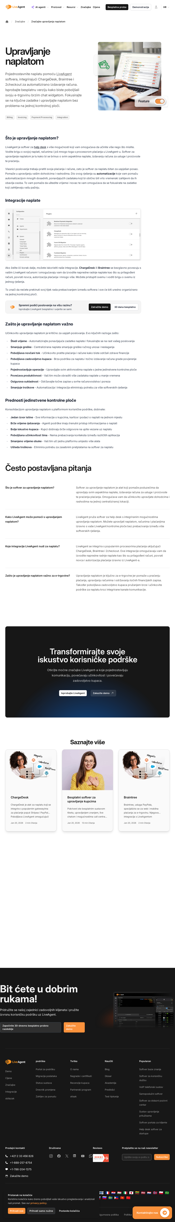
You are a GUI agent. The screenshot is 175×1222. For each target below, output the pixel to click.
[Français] (107, 1192)
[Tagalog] (116, 1197)
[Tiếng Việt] (122, 1197)
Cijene (8, 1078)
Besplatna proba (117, 7)
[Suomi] (101, 1192)
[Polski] (161, 1192)
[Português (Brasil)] (167, 1192)
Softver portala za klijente (153, 1122)
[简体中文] (128, 1197)
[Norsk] (155, 1192)
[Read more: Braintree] (144, 790)
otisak (73, 1096)
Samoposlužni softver (151, 1093)
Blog (107, 1069)
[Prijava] (156, 7)
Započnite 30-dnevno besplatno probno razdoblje (25, 1027)
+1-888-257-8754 (21, 1162)
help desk (40, 147)
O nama (74, 1069)
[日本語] (131, 1192)
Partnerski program (80, 1089)
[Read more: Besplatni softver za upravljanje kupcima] (87, 790)
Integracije (11, 1091)
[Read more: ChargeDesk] (30, 790)
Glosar (108, 1076)
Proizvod (58, 7)
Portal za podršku (45, 1069)
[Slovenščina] (104, 1197)
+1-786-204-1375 (20, 1169)
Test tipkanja (112, 1096)
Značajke (20, 21)
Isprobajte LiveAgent (73, 693)
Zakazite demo (103, 693)
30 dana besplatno (125, 307)
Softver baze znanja (150, 1069)
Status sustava (44, 1082)
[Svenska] (110, 1197)
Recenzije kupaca (79, 1082)
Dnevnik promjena (45, 1089)
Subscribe (162, 1157)
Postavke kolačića (69, 1210)
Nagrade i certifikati (81, 1076)
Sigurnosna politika (108, 1214)
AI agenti (40, 7)
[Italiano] (125, 1192)
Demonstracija (140, 7)
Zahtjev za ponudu (46, 1096)
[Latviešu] (143, 1192)
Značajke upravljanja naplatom (48, 21)
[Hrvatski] (113, 1192)
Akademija (110, 1082)
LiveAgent (64, 74)
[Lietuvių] (137, 1192)
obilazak (9, 1098)
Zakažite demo (71, 1027)
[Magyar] (119, 1192)
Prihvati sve (16, 1210)
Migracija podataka (46, 1076)
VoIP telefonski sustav (151, 1087)
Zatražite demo (99, 307)
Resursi (73, 7)
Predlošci (110, 1089)
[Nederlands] (149, 1192)
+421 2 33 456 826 (21, 1156)
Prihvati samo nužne (41, 1210)
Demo (8, 1071)
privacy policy (38, 1203)
